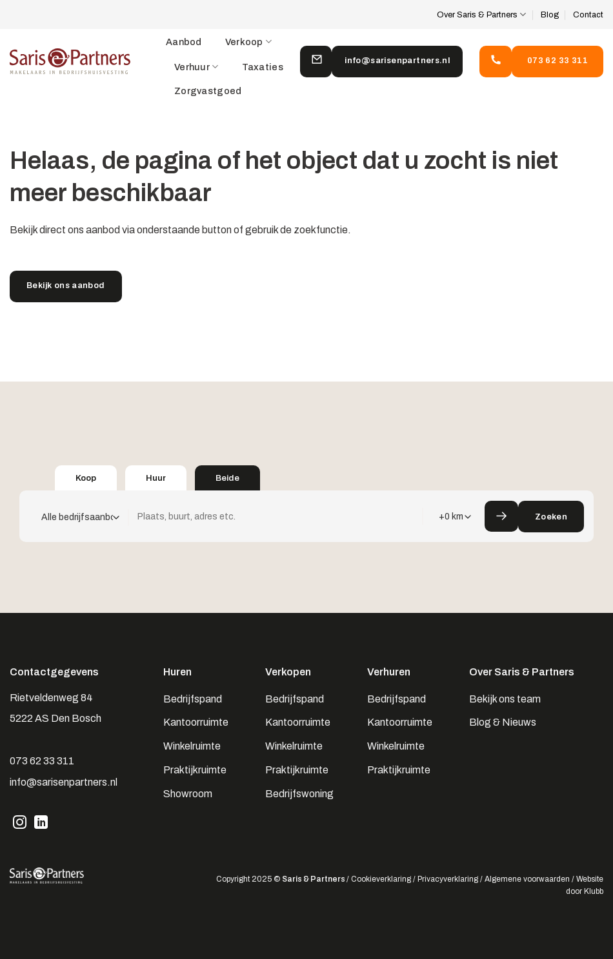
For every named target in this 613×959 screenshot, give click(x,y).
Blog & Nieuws (502, 722)
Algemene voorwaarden (527, 879)
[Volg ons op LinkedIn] (41, 823)
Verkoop (248, 41)
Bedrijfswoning (299, 793)
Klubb (593, 891)
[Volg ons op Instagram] (20, 823)
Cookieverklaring (381, 879)
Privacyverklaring (447, 879)
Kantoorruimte (195, 722)
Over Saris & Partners (481, 14)
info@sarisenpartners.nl (63, 782)
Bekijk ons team (505, 698)
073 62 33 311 (42, 760)
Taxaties (262, 67)
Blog (550, 14)
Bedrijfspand (192, 698)
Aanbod (184, 42)
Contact (588, 14)
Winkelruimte (192, 746)
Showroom (187, 793)
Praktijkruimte (194, 769)
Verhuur (196, 67)
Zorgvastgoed (207, 91)
